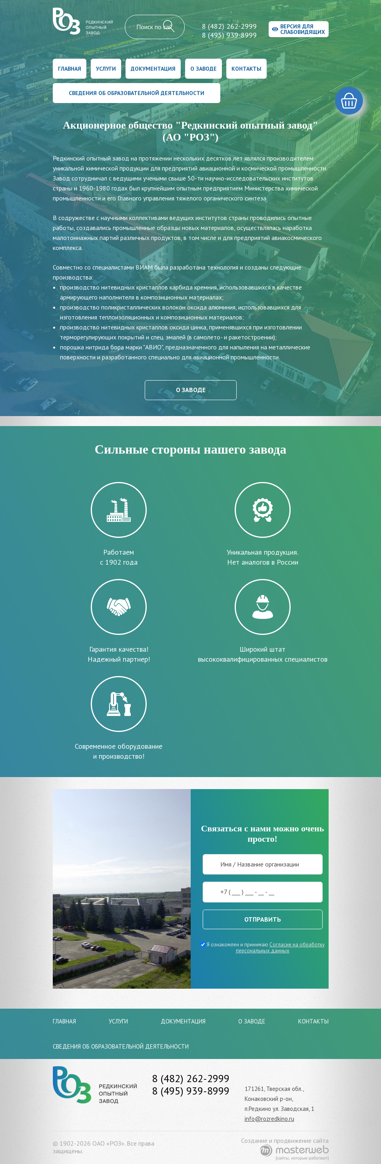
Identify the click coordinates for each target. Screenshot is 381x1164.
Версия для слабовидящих (298, 29)
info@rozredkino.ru (269, 1118)
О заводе (203, 68)
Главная (69, 68)
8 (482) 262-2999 (229, 26)
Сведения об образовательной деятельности (136, 93)
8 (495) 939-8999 (229, 35)
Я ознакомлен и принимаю (262, 947)
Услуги (106, 68)
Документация (153, 68)
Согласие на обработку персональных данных (280, 947)
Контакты (246, 68)
